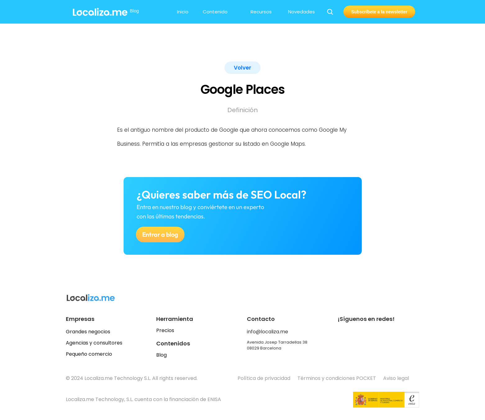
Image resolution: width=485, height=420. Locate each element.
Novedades (301, 11)
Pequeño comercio (89, 354)
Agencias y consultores (94, 342)
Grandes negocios (88, 331)
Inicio (182, 11)
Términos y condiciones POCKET (336, 378)
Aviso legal (396, 378)
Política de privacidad (264, 378)
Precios (165, 330)
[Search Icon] (330, 12)
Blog (161, 354)
